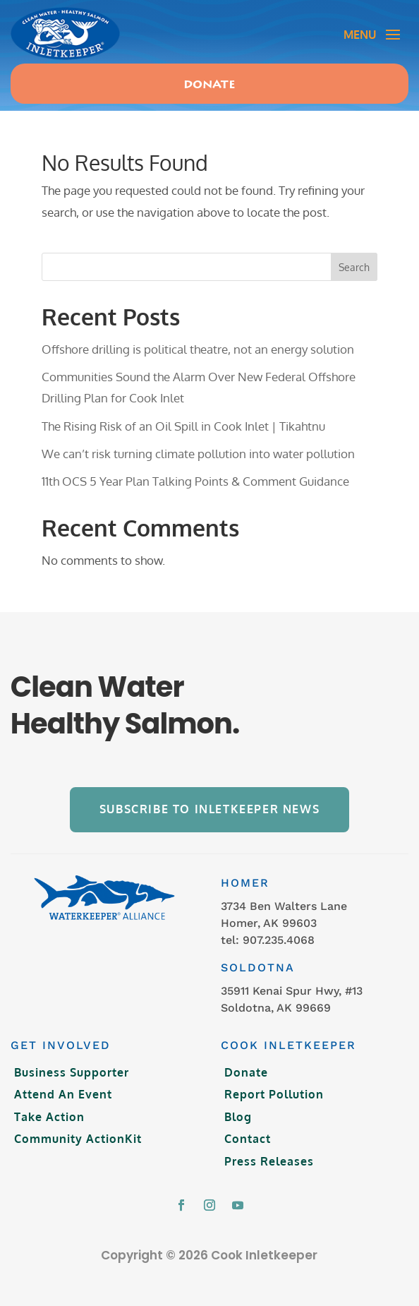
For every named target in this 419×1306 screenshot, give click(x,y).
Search (354, 267)
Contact (247, 1139)
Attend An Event (63, 1094)
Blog (238, 1117)
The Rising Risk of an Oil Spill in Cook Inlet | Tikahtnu (183, 426)
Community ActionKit (78, 1139)
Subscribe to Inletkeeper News (209, 809)
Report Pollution (274, 1094)
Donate (209, 85)
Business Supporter (71, 1072)
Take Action (49, 1117)
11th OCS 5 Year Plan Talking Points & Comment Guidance (195, 481)
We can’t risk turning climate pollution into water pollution (198, 453)
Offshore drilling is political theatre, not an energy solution (198, 349)
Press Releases (269, 1161)
